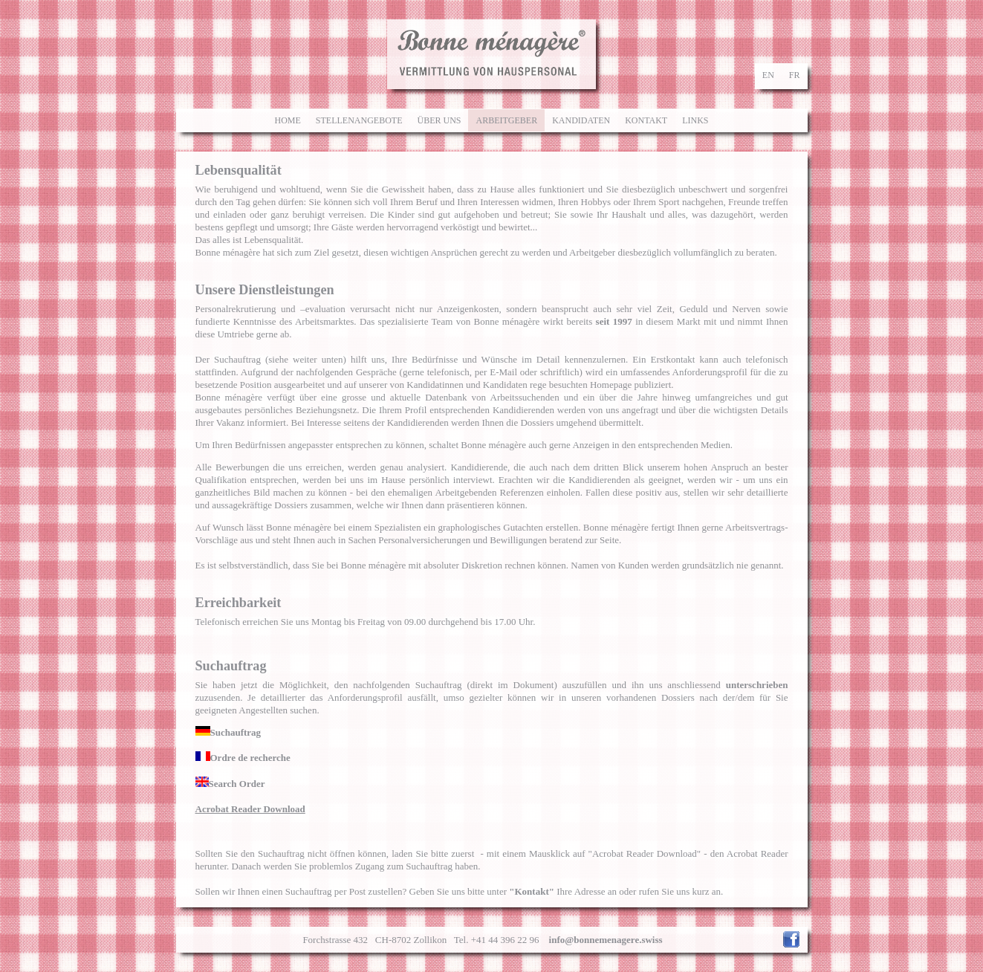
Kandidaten (581, 120)
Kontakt (646, 120)
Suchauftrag (228, 732)
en (768, 75)
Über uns (439, 120)
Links (695, 120)
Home (287, 120)
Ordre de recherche (243, 757)
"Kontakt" (531, 891)
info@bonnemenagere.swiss (606, 939)
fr (794, 75)
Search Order (230, 783)
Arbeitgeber (506, 120)
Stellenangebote (359, 120)
